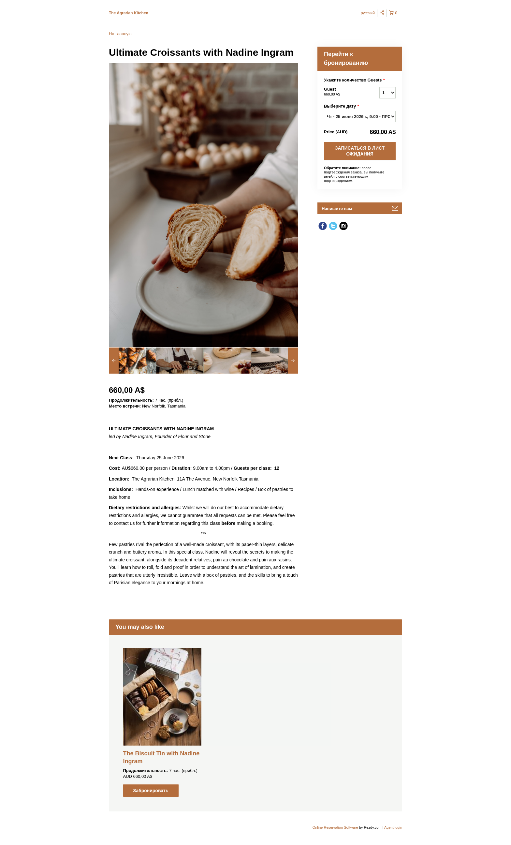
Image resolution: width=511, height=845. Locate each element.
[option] (132, 361)
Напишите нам (337, 208)
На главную (120, 33)
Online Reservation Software (335, 827)
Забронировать (150, 790)
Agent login (393, 827)
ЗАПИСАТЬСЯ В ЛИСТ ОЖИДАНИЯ (360, 150)
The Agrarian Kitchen (128, 13)
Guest (343, 92)
